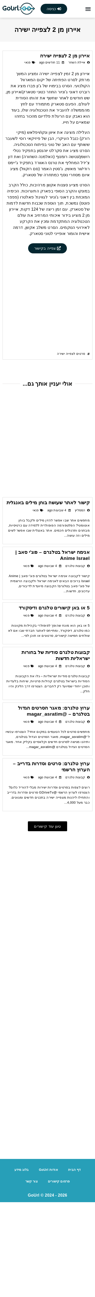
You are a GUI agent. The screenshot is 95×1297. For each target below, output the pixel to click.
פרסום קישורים (59, 1276)
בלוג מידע (21, 1264)
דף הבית (74, 1264)
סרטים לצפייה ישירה (71, 448)
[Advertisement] (47, 289)
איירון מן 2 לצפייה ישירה (65, 55)
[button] (88, 9)
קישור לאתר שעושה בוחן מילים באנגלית (48, 597)
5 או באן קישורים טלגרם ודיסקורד (54, 702)
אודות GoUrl (48, 1264)
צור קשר (31, 1276)
